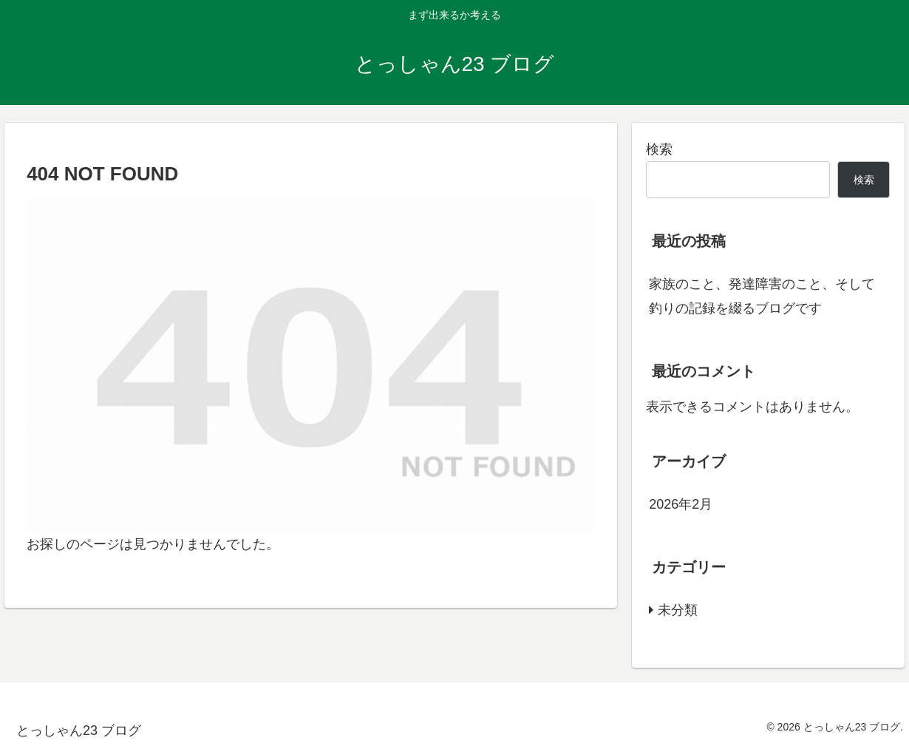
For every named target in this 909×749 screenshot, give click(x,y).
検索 (659, 149)
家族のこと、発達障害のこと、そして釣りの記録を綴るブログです (762, 296)
